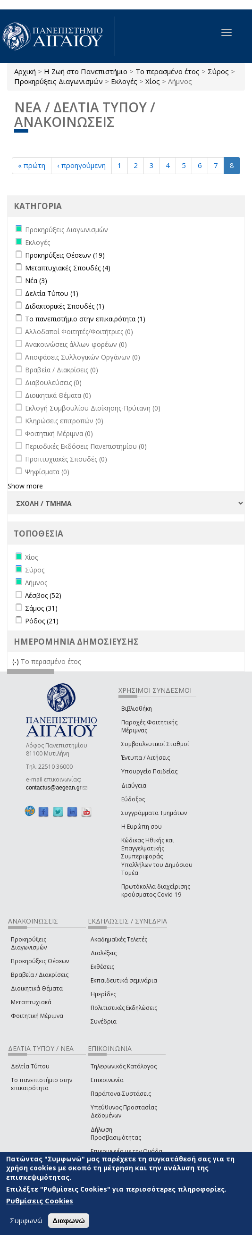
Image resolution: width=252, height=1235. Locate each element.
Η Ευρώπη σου (141, 827)
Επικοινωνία (107, 1080)
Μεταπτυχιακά (31, 1002)
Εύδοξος (133, 799)
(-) (16, 661)
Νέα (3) (36, 280)
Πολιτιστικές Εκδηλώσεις (124, 1008)
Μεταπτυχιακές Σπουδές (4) (67, 267)
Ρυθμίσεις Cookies (39, 1200)
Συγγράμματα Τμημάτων (154, 813)
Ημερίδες (103, 994)
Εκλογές (124, 81)
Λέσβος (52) (43, 595)
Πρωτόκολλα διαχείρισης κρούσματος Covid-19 (155, 890)
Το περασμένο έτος (167, 71)
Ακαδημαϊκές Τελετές (119, 939)
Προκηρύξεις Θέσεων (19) (65, 255)
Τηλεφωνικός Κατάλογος (124, 1066)
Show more (25, 485)
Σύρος (218, 71)
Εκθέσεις (102, 967)
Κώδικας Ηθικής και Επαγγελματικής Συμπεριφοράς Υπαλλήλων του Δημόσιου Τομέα (157, 856)
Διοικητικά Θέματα (37, 988)
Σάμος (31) (41, 608)
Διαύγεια (133, 785)
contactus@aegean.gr (56, 787)
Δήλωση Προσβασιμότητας (116, 1134)
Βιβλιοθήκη (136, 709)
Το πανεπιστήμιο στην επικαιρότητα (41, 1084)
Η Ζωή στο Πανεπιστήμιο (85, 71)
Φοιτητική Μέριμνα (37, 1016)
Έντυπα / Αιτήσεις (145, 758)
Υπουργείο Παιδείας (149, 771)
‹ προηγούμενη (81, 165)
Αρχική (25, 71)
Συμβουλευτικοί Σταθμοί (155, 744)
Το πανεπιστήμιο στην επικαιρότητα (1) (85, 318)
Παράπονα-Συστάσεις (121, 1094)
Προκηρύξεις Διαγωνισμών (58, 81)
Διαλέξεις (104, 953)
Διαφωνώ (68, 1221)
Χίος (152, 81)
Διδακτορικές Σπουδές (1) (64, 306)
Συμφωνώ (26, 1220)
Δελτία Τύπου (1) (51, 293)
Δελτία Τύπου (30, 1066)
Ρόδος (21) (42, 620)
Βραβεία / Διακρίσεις (39, 975)
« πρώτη (31, 165)
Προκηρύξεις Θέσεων (40, 961)
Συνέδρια (104, 1021)
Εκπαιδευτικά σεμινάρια (124, 980)
